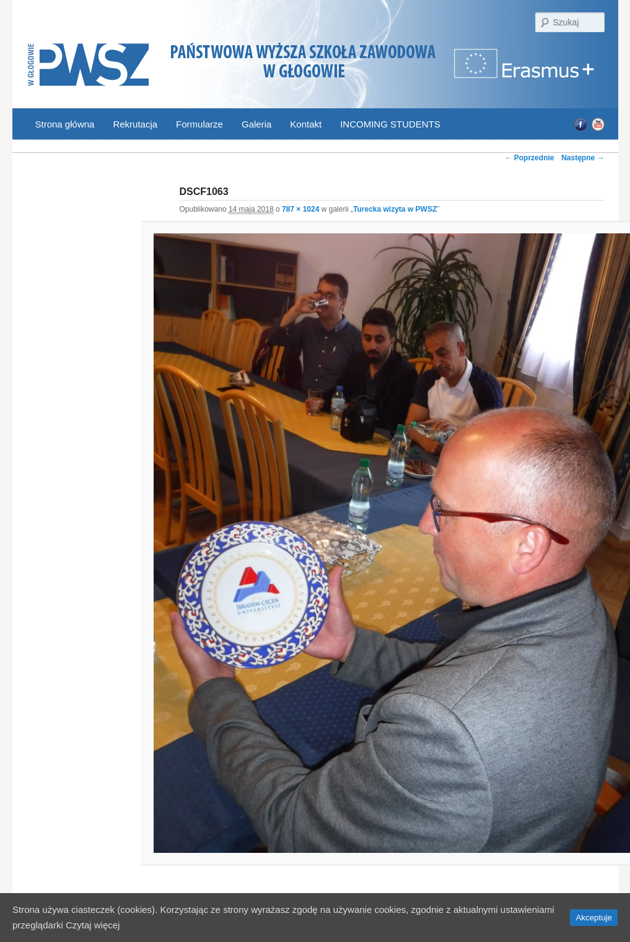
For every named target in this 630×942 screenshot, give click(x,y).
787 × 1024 (300, 209)
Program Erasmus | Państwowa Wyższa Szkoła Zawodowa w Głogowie (525, 70)
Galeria (256, 124)
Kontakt (306, 124)
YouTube (597, 125)
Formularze (199, 124)
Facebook (581, 125)
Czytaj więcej (93, 925)
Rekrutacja (135, 124)
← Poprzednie (529, 157)
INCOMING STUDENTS (390, 124)
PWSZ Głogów (88, 65)
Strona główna (65, 124)
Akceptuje (593, 917)
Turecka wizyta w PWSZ (395, 209)
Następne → (582, 157)
